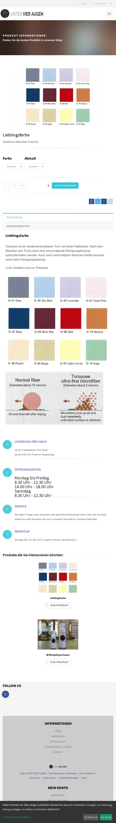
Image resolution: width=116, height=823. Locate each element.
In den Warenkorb (65, 185)
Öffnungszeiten (28, 488)
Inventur (22, 539)
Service (21, 517)
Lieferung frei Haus (31, 453)
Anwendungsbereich (18, 226)
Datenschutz (58, 741)
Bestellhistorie (58, 800)
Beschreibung (14, 217)
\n (13, 166)
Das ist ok (106, 817)
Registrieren (99, 3)
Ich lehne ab (90, 817)
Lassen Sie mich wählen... (17, 817)
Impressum (58, 736)
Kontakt (58, 752)
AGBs (58, 731)
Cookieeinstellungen (58, 747)
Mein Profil (58, 795)
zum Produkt (58, 605)
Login (83, 3)
